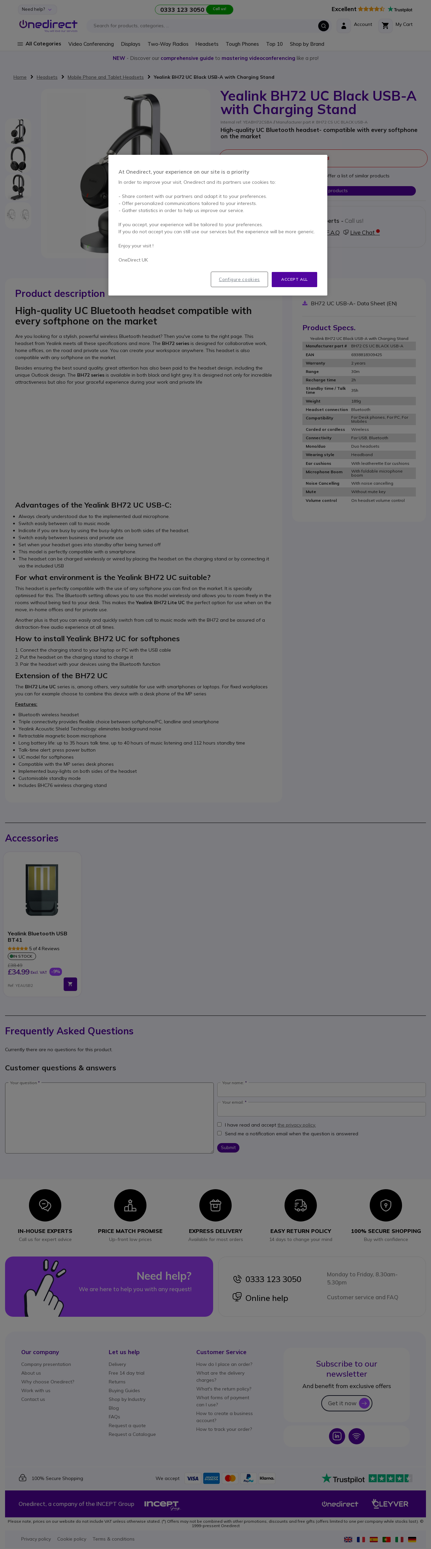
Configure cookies (239, 279)
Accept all (294, 279)
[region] (217, 225)
